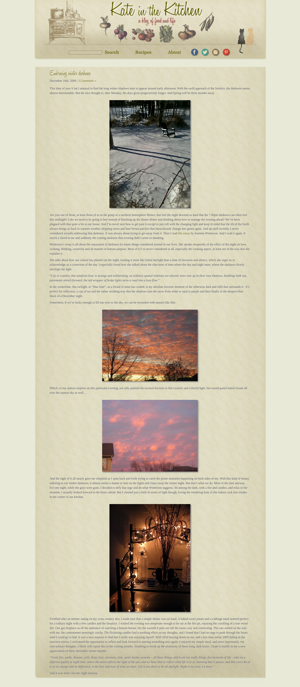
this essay (184, 233)
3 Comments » (87, 80)
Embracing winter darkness (70, 74)
